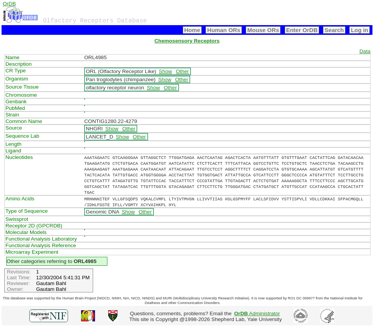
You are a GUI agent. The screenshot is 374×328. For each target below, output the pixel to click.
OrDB (9, 4)
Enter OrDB (302, 30)
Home (192, 30)
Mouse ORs (263, 30)
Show (165, 71)
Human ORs (223, 30)
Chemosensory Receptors (187, 41)
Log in (359, 30)
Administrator (257, 313)
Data (365, 51)
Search (334, 30)
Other (182, 71)
